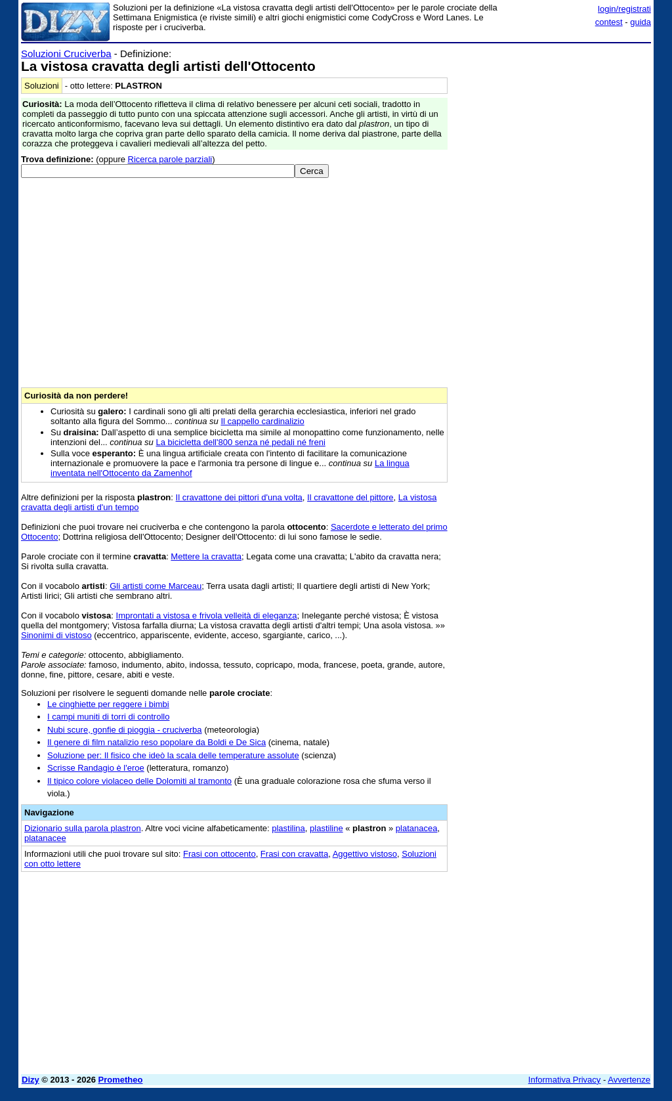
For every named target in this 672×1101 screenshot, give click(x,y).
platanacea (417, 828)
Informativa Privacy (564, 1080)
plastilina (288, 828)
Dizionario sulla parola (82, 828)
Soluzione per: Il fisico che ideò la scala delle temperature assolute (173, 755)
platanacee (45, 838)
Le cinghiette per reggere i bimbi (108, 704)
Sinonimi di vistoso (56, 635)
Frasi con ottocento (219, 854)
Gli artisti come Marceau (155, 586)
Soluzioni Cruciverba (66, 53)
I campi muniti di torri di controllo (108, 717)
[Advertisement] (552, 130)
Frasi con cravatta (294, 854)
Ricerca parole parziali (170, 159)
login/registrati (624, 9)
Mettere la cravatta (206, 556)
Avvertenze (629, 1080)
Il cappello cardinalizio (262, 421)
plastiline (326, 828)
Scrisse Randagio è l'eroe (95, 768)
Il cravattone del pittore (350, 497)
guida (640, 22)
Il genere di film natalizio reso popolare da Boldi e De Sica (156, 742)
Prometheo (120, 1080)
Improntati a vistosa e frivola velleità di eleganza (206, 615)
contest (609, 22)
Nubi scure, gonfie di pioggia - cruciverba (124, 730)
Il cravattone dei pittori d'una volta (239, 497)
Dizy (30, 1080)
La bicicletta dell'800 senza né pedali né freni (240, 442)
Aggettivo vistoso (365, 854)
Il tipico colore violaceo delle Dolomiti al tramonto (139, 781)
